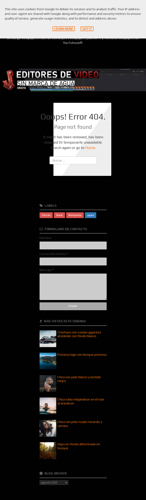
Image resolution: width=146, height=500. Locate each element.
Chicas (46, 215)
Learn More (63, 29)
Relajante (74, 215)
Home (90, 147)
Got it (87, 29)
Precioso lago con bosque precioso (82, 354)
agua (90, 215)
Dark (59, 215)
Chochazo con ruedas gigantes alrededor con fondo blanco (79, 334)
